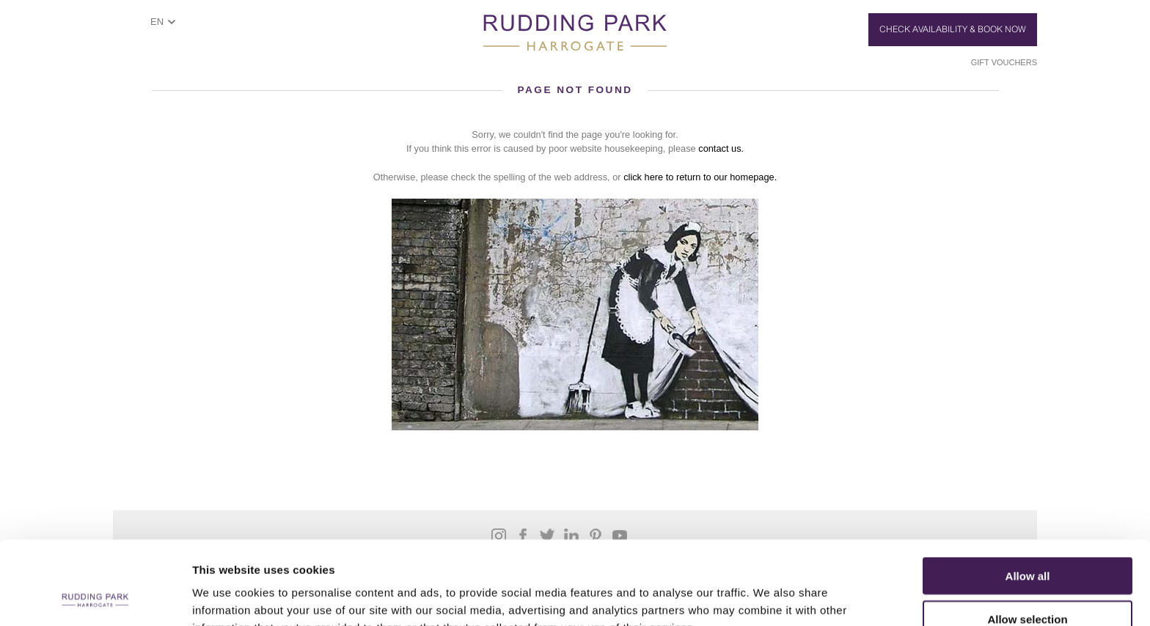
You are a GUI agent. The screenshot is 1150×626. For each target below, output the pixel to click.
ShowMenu (124, 27)
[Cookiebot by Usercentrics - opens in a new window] (95, 597)
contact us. (721, 148)
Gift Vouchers (1004, 62)
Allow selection (1027, 540)
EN (157, 21)
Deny (1027, 583)
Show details (770, 597)
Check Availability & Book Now (952, 29)
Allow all (1028, 497)
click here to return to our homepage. (700, 177)
